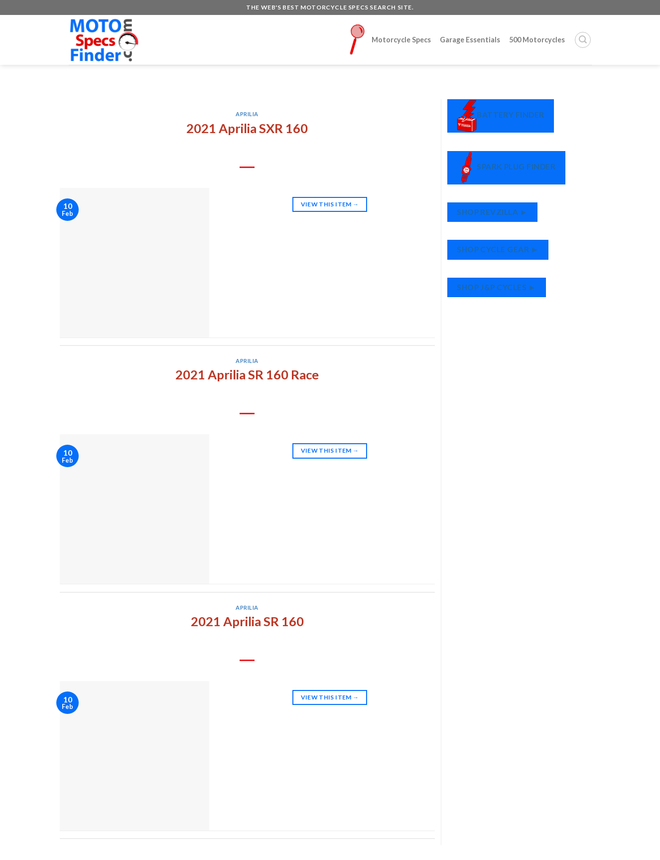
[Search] (583, 40)
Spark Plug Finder (506, 168)
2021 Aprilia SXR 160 (247, 128)
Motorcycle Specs (390, 39)
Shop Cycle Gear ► (497, 249)
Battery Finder (500, 116)
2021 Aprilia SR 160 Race (247, 374)
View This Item (330, 204)
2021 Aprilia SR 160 (247, 621)
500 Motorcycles (537, 39)
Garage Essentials (470, 39)
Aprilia (247, 114)
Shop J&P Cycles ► (496, 287)
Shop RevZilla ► (492, 211)
